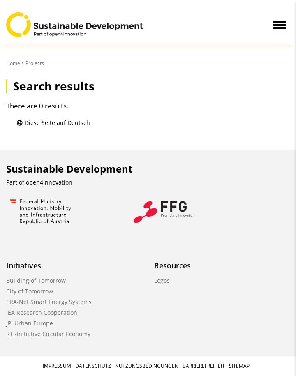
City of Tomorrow (29, 291)
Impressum (57, 365)
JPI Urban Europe (29, 323)
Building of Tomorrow (36, 280)
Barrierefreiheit (204, 365)
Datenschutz (93, 365)
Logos (162, 280)
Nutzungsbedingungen (146, 365)
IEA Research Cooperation (41, 312)
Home (13, 63)
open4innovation (49, 182)
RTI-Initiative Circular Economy (48, 334)
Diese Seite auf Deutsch (53, 123)
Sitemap (239, 365)
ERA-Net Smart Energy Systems (49, 302)
